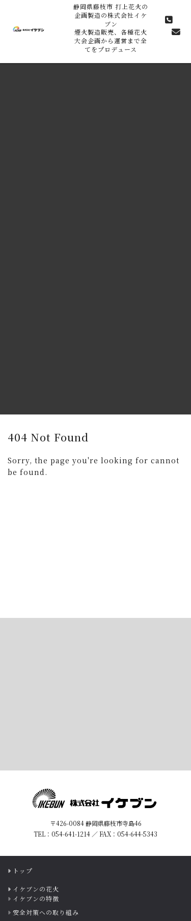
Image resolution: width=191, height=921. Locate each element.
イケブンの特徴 (36, 898)
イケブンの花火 (36, 888)
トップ (23, 870)
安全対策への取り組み (46, 912)
